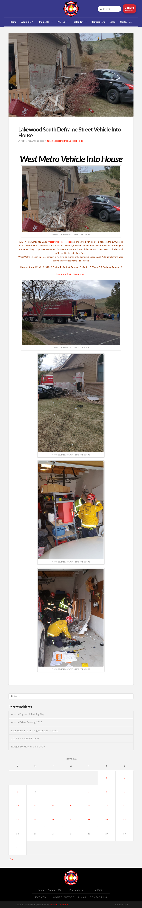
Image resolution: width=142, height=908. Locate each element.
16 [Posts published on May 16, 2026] (124, 805)
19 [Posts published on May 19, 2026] (53, 819)
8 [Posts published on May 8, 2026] (106, 791)
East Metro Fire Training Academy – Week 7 (34, 730)
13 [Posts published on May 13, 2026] (71, 805)
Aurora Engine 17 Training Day (28, 714)
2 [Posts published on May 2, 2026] (124, 778)
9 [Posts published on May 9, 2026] (124, 791)
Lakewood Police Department (71, 274)
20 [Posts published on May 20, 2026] (71, 819)
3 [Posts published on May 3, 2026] (17, 791)
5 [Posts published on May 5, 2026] (53, 791)
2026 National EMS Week (25, 738)
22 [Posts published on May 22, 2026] (106, 819)
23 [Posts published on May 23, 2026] (124, 819)
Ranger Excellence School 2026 (28, 746)
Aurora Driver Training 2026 (26, 722)
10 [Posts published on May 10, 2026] (17, 805)
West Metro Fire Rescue (59, 241)
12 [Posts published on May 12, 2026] (53, 805)
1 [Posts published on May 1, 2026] (106, 778)
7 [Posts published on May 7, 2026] (88, 791)
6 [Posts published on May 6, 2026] (71, 791)
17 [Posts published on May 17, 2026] (17, 819)
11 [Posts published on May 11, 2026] (35, 805)
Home (79, 141)
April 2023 (69, 141)
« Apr (11, 859)
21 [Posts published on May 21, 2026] (89, 819)
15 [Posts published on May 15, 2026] (106, 805)
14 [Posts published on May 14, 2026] (89, 805)
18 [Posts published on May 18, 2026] (35, 819)
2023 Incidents (55, 141)
